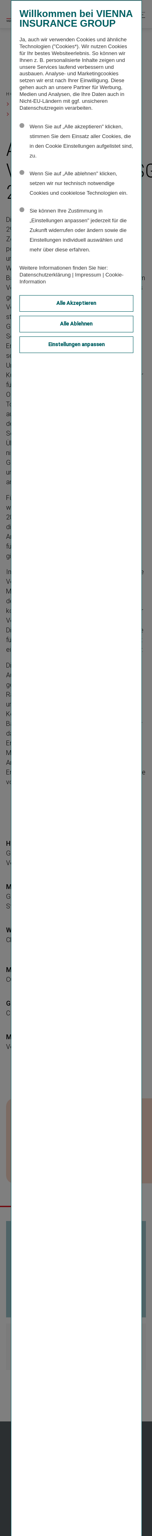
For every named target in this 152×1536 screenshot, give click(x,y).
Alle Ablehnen (76, 324)
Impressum (88, 275)
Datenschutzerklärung (45, 275)
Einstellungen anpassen (76, 344)
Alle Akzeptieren (76, 303)
